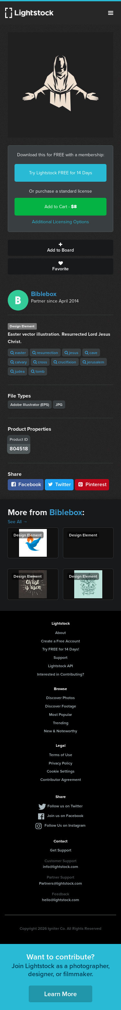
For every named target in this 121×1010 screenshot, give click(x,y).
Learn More (60, 993)
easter (18, 352)
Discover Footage (60, 706)
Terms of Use (60, 754)
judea (17, 371)
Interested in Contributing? (60, 674)
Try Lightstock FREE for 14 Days (60, 172)
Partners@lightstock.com (60, 883)
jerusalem (93, 362)
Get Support (60, 850)
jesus (71, 352)
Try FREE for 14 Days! (60, 649)
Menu (111, 13)
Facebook (25, 484)
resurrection (45, 352)
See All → (17, 521)
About (60, 632)
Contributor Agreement (60, 779)
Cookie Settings (61, 771)
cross (40, 362)
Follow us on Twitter (65, 806)
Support (60, 657)
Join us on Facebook (65, 815)
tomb (38, 371)
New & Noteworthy (60, 731)
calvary (18, 362)
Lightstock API (60, 666)
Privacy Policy (60, 763)
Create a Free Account (60, 641)
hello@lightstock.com (60, 899)
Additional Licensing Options (60, 221)
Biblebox (43, 294)
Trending (60, 723)
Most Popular (60, 714)
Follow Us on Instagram (65, 825)
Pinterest (91, 484)
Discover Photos (60, 697)
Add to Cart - (61, 206)
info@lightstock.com (60, 866)
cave (91, 352)
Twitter (59, 484)
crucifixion (65, 362)
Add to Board (60, 247)
